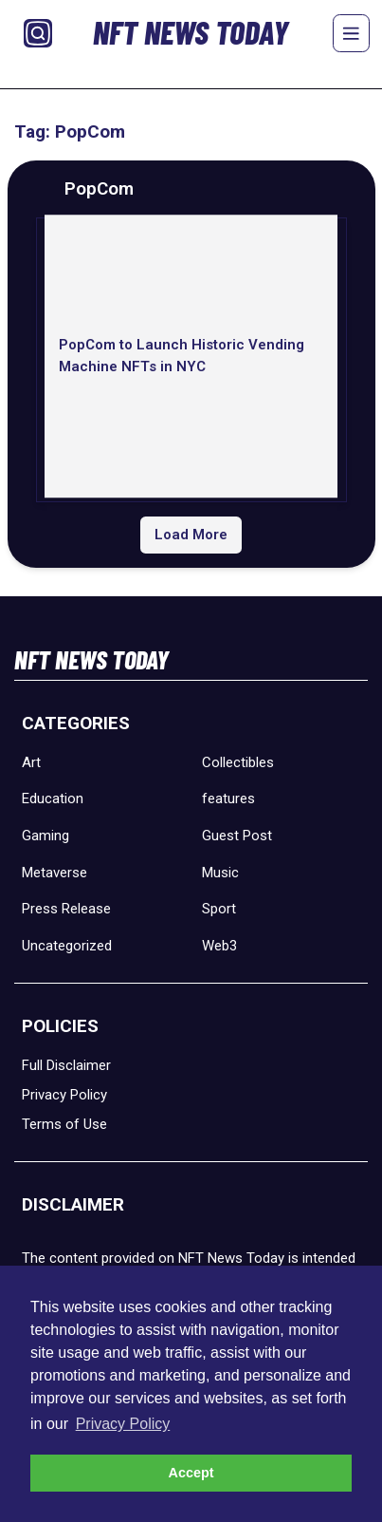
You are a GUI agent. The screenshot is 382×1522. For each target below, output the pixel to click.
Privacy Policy (64, 1094)
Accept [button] (191, 1472)
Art (31, 762)
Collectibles (238, 762)
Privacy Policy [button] (123, 1424)
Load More (191, 534)
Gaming (45, 835)
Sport (219, 908)
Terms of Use (64, 1124)
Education (52, 798)
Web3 (219, 945)
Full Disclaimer (66, 1065)
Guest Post (237, 835)
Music (220, 872)
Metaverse (54, 872)
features (228, 798)
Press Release (66, 908)
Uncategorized (67, 945)
